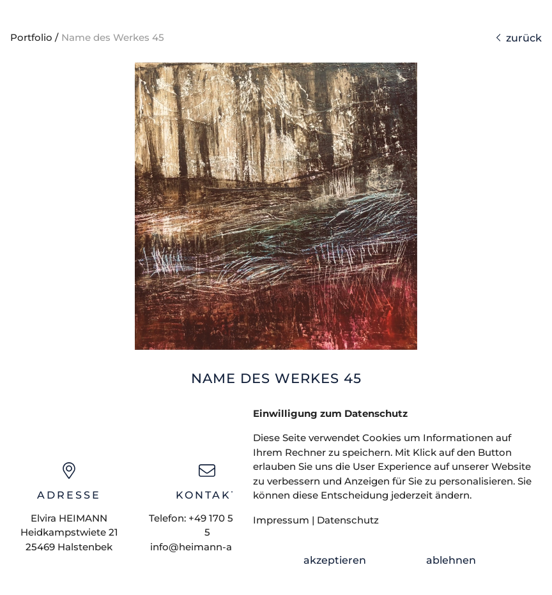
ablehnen (451, 560)
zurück (519, 38)
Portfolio (31, 37)
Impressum (281, 520)
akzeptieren (334, 560)
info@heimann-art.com (207, 547)
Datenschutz (348, 520)
